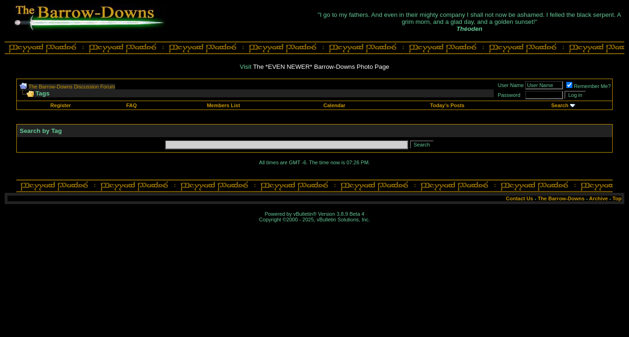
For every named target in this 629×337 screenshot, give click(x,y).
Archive (598, 198)
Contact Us (519, 198)
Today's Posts (447, 105)
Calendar (334, 105)
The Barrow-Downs (561, 198)
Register (61, 105)
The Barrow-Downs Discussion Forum (72, 86)
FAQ (131, 105)
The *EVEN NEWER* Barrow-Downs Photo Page (321, 66)
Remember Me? (588, 86)
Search (560, 105)
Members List (223, 105)
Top (617, 198)
